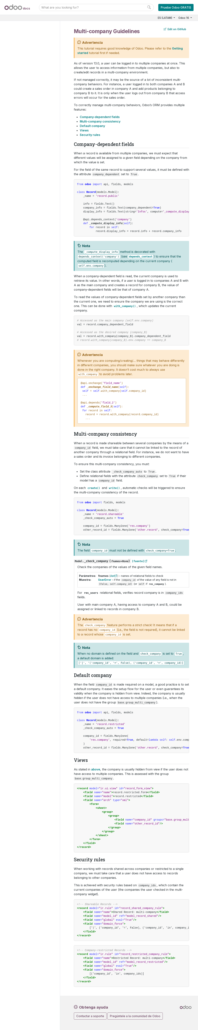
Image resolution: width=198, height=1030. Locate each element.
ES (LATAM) (165, 17)
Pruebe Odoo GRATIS (176, 7)
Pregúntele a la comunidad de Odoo (135, 1016)
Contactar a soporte (90, 1016)
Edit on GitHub (175, 29)
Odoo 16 (184, 17)
